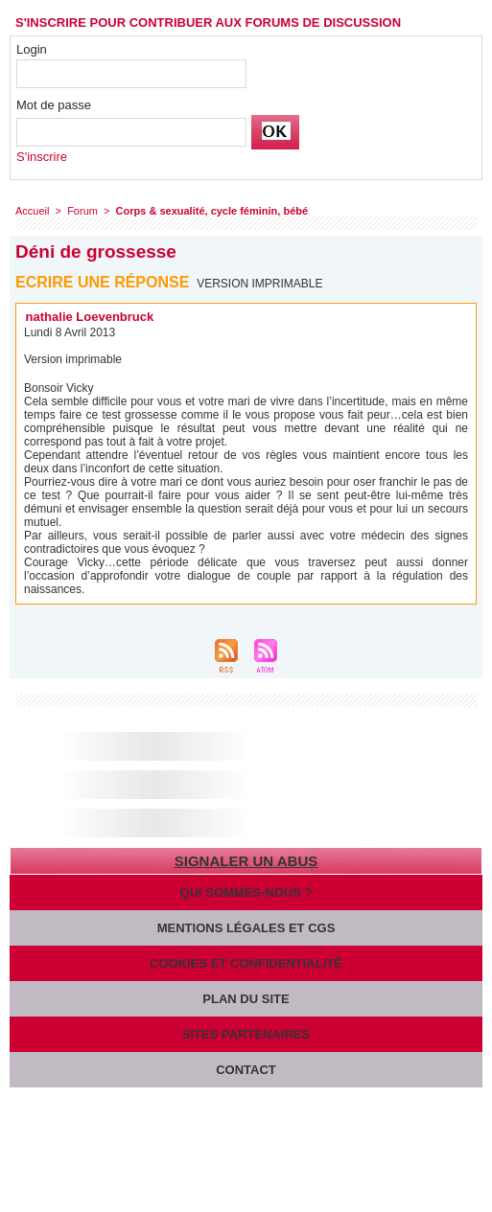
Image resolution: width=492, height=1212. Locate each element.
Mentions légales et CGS (246, 928)
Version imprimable (259, 283)
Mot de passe (53, 105)
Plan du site (245, 999)
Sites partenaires (246, 1034)
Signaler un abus (246, 861)
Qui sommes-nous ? (246, 892)
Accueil (32, 211)
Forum (82, 211)
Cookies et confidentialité (246, 963)
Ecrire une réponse (102, 282)
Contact (246, 1070)
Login (31, 49)
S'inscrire (41, 156)
